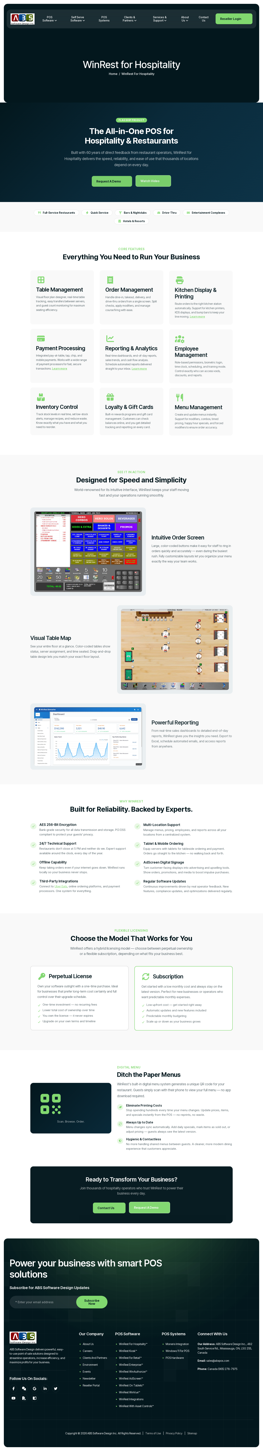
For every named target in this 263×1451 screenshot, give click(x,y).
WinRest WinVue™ (129, 1392)
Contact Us (203, 19)
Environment (90, 1364)
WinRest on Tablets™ (131, 1385)
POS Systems (104, 19)
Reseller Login (230, 19)
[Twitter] (56, 1388)
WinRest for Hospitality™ (133, 1344)
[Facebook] (13, 1388)
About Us (185, 19)
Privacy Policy (174, 1433)
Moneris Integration (177, 1344)
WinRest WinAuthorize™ (133, 1371)
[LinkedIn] (45, 1388)
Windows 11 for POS (177, 1350)
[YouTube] (13, 1398)
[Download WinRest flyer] (24, 1398)
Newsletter (89, 1378)
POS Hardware (175, 1357)
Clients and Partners (95, 1357)
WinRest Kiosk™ (128, 1350)
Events (87, 1371)
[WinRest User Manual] (34, 1398)
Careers (87, 1350)
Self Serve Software (77, 19)
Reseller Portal (91, 1385)
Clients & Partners (129, 19)
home (113, 74)
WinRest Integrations (131, 1399)
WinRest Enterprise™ (131, 1364)
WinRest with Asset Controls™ (136, 1406)
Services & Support (160, 19)
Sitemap (192, 1433)
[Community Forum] (24, 1388)
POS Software (48, 19)
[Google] (34, 1388)
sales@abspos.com (217, 1360)
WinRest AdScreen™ (131, 1378)
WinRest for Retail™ (130, 1357)
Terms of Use (153, 1433)
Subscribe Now (91, 1302)
